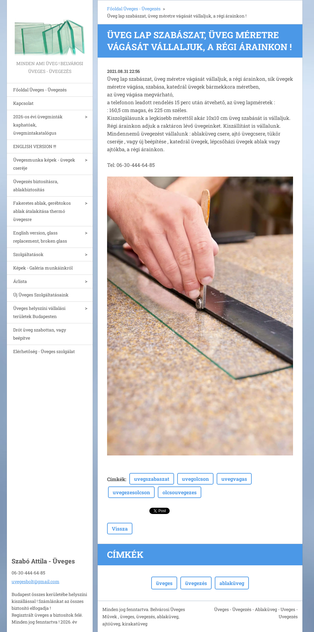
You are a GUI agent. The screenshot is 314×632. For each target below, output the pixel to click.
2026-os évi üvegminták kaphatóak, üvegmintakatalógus (38, 125)
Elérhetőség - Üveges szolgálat (44, 351)
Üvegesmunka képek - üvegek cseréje (44, 164)
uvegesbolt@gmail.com (35, 581)
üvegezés (196, 583)
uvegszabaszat (151, 478)
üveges (164, 583)
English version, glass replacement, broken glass (40, 237)
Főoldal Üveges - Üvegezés (40, 90)
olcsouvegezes (179, 492)
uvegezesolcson (131, 492)
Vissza (120, 528)
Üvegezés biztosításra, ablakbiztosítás (35, 185)
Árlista (20, 281)
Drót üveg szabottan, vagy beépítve (39, 334)
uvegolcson (195, 478)
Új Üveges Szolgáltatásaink (41, 295)
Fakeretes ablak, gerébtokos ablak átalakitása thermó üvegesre (42, 211)
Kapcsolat (23, 103)
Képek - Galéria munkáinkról (43, 268)
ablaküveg (231, 583)
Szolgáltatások (28, 254)
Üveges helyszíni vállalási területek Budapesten (39, 312)
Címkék (116, 479)
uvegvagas (234, 478)
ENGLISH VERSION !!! (34, 146)
